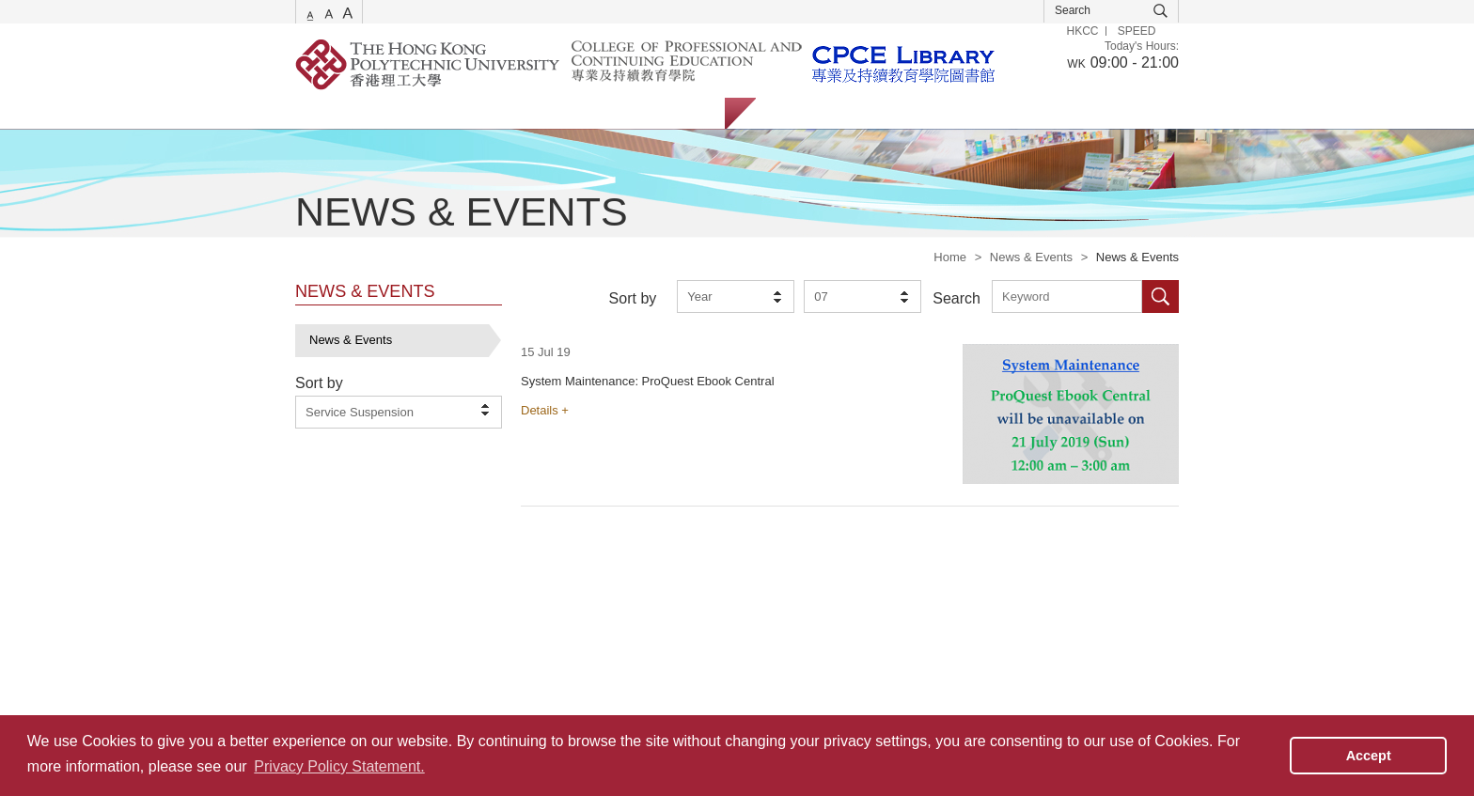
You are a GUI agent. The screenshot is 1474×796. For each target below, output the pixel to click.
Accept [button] (1368, 755)
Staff (873, 113)
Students (799, 113)
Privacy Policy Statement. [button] (339, 766)
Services (318, 113)
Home (949, 257)
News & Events (1031, 257)
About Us (680, 113)
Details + (545, 410)
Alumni (942, 113)
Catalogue (407, 113)
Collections (503, 113)
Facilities (595, 113)
